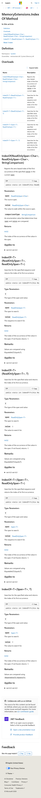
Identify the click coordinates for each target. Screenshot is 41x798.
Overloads (6, 31)
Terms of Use (8, 788)
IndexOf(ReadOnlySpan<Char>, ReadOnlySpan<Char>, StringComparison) (17, 35)
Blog (5, 782)
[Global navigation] (2, 3)
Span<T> (14, 527)
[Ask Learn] (27, 8)
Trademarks (19, 788)
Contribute (15, 782)
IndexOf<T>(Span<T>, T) (11, 140)
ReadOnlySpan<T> (18, 308)
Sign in (37, 3)
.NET (8, 8)
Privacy (23, 782)
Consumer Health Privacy (12, 785)
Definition (6, 28)
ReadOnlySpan (16, 196)
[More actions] (37, 8)
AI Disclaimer (8, 779)
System (13, 54)
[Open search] (31, 3)
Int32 (6, 231)
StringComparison (28, 214)
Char (25, 196)
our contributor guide (25, 711)
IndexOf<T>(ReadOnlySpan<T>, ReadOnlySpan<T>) (21, 39)
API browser (16, 8)
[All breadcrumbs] (4, 8)
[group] (21, 185)
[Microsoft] (20, 3)
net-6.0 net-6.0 (11, 250)
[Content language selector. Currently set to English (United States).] (14, 763)
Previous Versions (21, 779)
